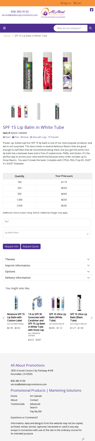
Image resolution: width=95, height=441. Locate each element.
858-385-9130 (20, 11)
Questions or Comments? (24, 417)
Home (14, 396)
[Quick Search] (71, 28)
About (14, 400)
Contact (34, 400)
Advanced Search (35, 405)
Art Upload (36, 396)
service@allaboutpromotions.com (20, 15)
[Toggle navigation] (4, 28)
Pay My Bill (36, 411)
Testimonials (18, 404)
